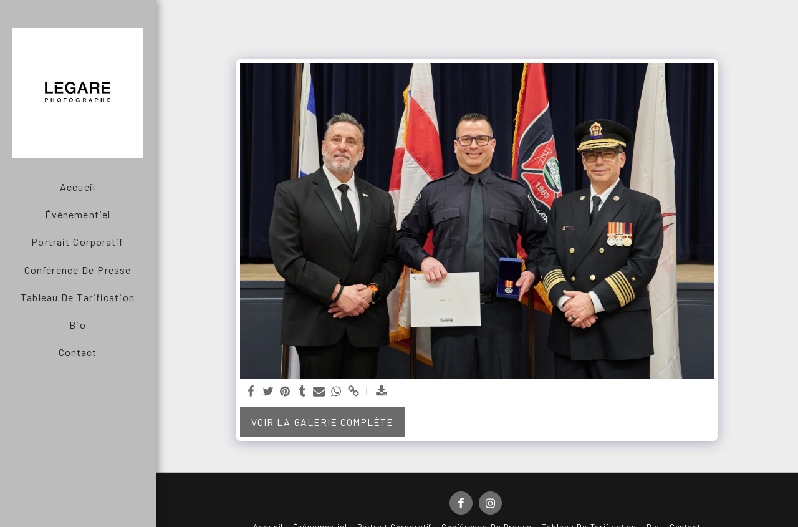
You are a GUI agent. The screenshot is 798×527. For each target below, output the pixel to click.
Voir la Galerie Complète (322, 422)
